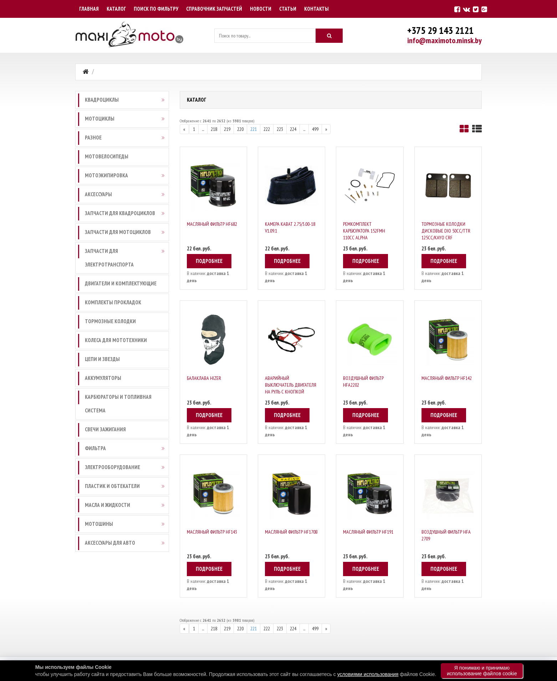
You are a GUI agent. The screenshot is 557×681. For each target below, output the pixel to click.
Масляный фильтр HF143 (212, 532)
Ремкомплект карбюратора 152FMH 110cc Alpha (364, 231)
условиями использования (368, 674)
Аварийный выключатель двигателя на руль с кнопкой (290, 385)
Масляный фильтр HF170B (291, 532)
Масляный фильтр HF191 (368, 532)
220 (240, 129)
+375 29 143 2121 (440, 30)
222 (267, 129)
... (203, 129)
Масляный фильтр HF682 (212, 224)
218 (214, 129)
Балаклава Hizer (204, 378)
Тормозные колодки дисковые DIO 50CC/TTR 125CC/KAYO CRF (445, 231)
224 (293, 129)
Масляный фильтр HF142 (446, 378)
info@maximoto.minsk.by (444, 40)
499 (315, 129)
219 (227, 129)
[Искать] (329, 36)
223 (280, 129)
